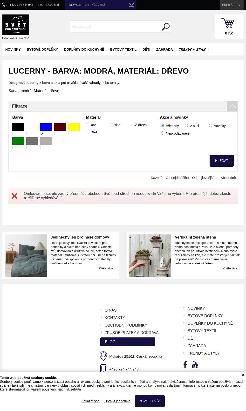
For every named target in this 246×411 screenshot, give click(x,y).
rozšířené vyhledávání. (43, 198)
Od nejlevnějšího (204, 178)
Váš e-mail (99, 4)
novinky (13, 49)
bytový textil (123, 49)
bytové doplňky (42, 49)
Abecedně (228, 178)
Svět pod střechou (119, 194)
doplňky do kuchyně (84, 49)
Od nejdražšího (177, 178)
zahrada (164, 49)
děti (146, 49)
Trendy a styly (192, 50)
